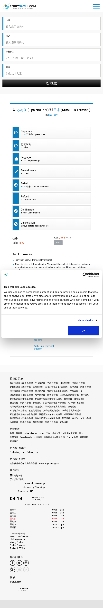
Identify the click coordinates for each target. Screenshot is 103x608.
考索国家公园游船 (72, 414)
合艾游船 (74, 387)
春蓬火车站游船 (42, 398)
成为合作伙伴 (30, 463)
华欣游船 (26, 387)
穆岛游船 (72, 406)
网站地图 (84, 437)
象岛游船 (76, 418)
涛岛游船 (28, 406)
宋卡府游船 (62, 391)
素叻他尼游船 (35, 410)
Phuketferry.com (17, 452)
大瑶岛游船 (40, 391)
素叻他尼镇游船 (17, 414)
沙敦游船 (37, 402)
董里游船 (66, 418)
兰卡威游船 (40, 383)
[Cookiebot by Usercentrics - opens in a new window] (85, 274)
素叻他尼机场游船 (51, 410)
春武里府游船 (16, 398)
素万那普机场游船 (18, 410)
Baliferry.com (33, 452)
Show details (85, 320)
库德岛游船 (52, 395)
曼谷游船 (14, 402)
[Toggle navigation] (97, 5)
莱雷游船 (55, 418)
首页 (12, 433)
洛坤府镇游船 (16, 406)
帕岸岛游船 (40, 395)
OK (83, 330)
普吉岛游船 (56, 398)
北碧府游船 (15, 387)
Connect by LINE (21, 491)
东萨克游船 (15, 383)
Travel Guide (26, 437)
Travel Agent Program (49, 463)
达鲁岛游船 (25, 422)
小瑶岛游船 (75, 391)
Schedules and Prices (34, 433)
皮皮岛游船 (60, 406)
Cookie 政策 (72, 437)
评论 (81, 433)
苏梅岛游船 (27, 418)
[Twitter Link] (19, 563)
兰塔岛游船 (52, 383)
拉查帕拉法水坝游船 (69, 395)
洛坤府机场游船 (75, 402)
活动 (60, 433)
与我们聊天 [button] (17, 479)
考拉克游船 (56, 414)
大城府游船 (27, 391)
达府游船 (14, 422)
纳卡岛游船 (32, 414)
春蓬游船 (28, 398)
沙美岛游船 (48, 402)
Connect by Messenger (28, 483)
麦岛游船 (64, 422)
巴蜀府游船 (15, 395)
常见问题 (14, 437)
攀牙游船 (85, 395)
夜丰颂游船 (15, 391)
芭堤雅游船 (15, 418)
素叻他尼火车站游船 (71, 410)
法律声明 (38, 437)
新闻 (66, 433)
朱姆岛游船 (25, 402)
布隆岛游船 (27, 395)
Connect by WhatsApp (27, 487)
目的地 (19, 433)
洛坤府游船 (60, 402)
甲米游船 (49, 406)
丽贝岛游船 (27, 383)
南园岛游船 (38, 387)
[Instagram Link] (26, 563)
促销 (54, 433)
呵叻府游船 (85, 387)
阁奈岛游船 (38, 422)
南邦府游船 (62, 387)
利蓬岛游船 (65, 383)
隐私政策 (60, 437)
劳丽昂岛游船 (78, 383)
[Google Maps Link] (12, 569)
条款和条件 (49, 437)
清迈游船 (39, 406)
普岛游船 (68, 398)
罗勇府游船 (44, 414)
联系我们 (14, 441)
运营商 (73, 433)
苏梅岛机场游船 (42, 418)
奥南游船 (51, 391)
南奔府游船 (50, 387)
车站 (48, 433)
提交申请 (16, 475)
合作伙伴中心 (16, 463)
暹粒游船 (78, 398)
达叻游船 (86, 418)
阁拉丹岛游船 (51, 422)
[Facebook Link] (12, 563)
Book (58, 242)
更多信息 (38, 339)
